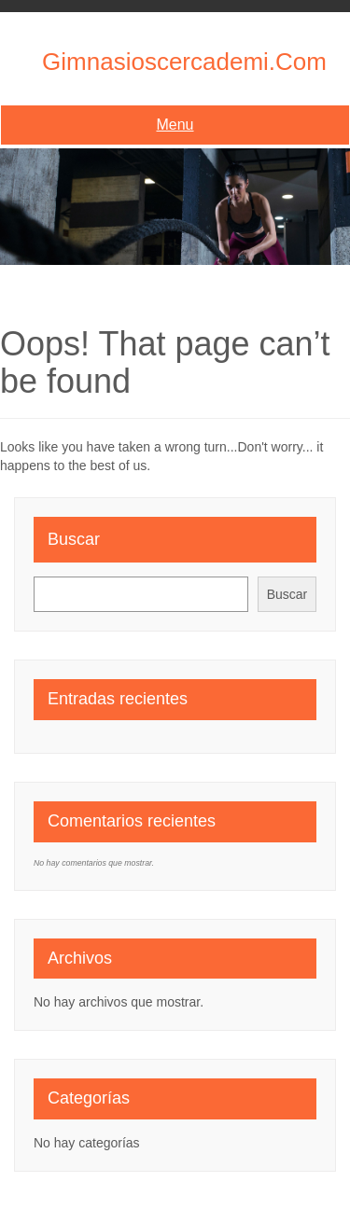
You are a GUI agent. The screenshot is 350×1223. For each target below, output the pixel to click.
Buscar (74, 539)
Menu (174, 124)
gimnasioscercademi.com (184, 62)
